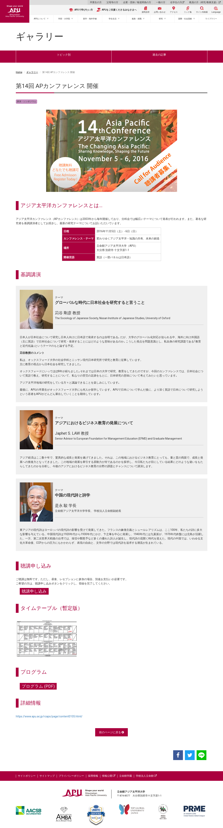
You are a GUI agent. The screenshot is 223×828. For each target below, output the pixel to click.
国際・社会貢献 (185, 19)
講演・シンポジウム (26, 101)
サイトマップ (47, 775)
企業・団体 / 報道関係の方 (137, 2)
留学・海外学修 (90, 19)
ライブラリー (211, 19)
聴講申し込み (34, 591)
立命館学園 (125, 775)
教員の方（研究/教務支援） (205, 2)
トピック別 (64, 54)
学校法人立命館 (146, 775)
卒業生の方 (96, 2)
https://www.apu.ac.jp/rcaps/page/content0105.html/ (49, 716)
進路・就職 (137, 19)
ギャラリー (32, 72)
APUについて (40, 19)
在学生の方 (177, 2)
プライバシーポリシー (71, 775)
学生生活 (112, 19)
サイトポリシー (27, 775)
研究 (161, 19)
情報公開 (108, 775)
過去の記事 (159, 54)
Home (19, 72)
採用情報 (93, 775)
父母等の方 (112, 2)
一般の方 (160, 2)
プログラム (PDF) (38, 686)
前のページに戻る (111, 732)
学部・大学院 (64, 19)
